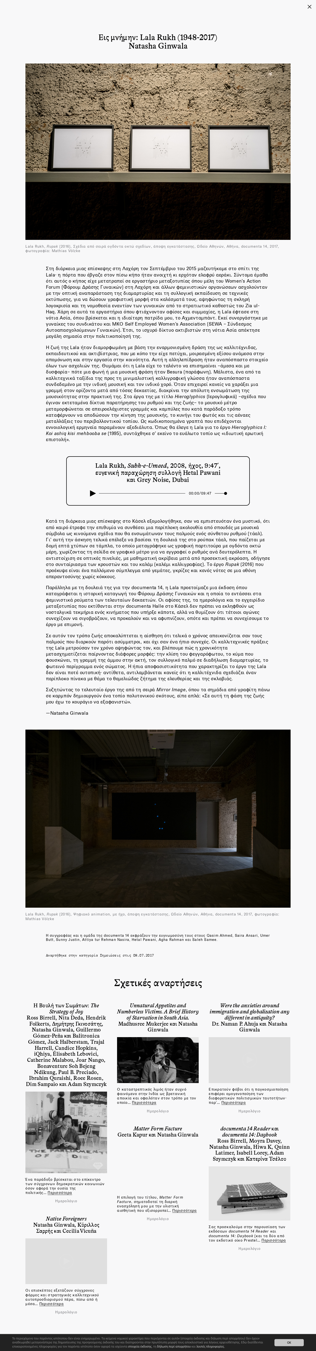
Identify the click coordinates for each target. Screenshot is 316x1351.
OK (289, 1342)
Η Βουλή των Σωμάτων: (66, 1008)
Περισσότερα (60, 1192)
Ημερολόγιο (66, 1201)
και (249, 1131)
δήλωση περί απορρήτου (174, 1346)
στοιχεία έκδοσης (140, 1346)
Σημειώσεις (110, 955)
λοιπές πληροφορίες (210, 1346)
